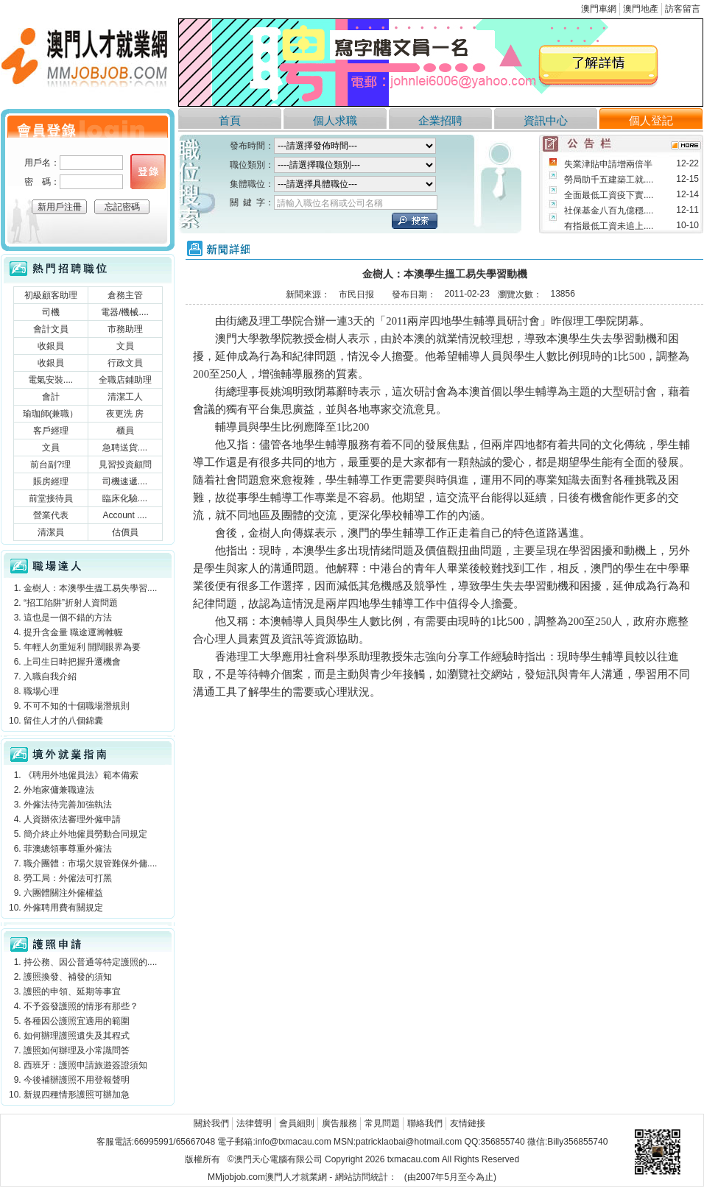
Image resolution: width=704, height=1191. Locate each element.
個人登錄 (148, 171)
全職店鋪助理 (125, 380)
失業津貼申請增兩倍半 (608, 164)
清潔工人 (125, 397)
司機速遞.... (124, 481)
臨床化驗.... (124, 498)
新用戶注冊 (60, 207)
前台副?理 (50, 464)
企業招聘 (440, 120)
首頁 (230, 120)
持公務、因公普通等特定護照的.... (90, 962)
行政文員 (125, 363)
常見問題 (382, 1123)
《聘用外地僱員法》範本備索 (81, 775)
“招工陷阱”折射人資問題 (71, 603)
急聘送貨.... (124, 447)
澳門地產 (640, 9)
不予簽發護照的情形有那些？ (81, 1006)
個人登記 (651, 120)
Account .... (124, 515)
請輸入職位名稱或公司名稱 (330, 203)
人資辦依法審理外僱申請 (72, 819)
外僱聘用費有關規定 (63, 907)
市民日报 (356, 294)
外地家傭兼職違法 (59, 790)
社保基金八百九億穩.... (608, 210)
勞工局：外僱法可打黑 (68, 878)
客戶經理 (50, 430)
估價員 (125, 532)
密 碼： (42, 182)
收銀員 (51, 346)
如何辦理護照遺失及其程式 (77, 1036)
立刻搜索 (414, 221)
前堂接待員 (51, 498)
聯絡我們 (425, 1123)
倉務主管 (125, 295)
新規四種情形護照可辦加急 (77, 1094)
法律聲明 (254, 1123)
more (686, 145)
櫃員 (125, 430)
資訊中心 (546, 120)
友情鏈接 (467, 1123)
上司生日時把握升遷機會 (72, 662)
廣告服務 (339, 1123)
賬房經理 (50, 481)
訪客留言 (682, 9)
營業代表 (50, 515)
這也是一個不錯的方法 (68, 617)
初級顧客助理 (50, 295)
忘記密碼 (122, 207)
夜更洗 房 (125, 414)
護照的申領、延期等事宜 (72, 991)
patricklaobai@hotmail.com (409, 1142)
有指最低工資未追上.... (608, 226)
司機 (51, 312)
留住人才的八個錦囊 (63, 720)
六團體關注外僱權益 (63, 893)
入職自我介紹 (50, 676)
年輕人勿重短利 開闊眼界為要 (82, 647)
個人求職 (335, 120)
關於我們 (211, 1123)
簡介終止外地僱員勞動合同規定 (85, 834)
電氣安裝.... (50, 380)
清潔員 (51, 532)
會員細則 (296, 1123)
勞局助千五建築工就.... (608, 179)
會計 (51, 397)
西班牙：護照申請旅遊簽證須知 (85, 1065)
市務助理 (125, 329)
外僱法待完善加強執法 (68, 804)
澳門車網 (598, 9)
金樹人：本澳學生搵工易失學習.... (90, 588)
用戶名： (42, 163)
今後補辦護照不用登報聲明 (77, 1080)
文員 (125, 346)
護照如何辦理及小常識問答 (77, 1050)
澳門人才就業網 (88, 61)
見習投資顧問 (125, 464)
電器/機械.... (125, 312)
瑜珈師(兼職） (51, 414)
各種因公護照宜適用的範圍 (77, 1021)
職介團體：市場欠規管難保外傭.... (90, 863)
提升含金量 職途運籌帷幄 (73, 632)
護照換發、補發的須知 (68, 977)
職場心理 (41, 691)
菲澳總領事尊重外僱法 (68, 849)
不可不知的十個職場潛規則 (77, 706)
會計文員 (50, 329)
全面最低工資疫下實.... (608, 195)
